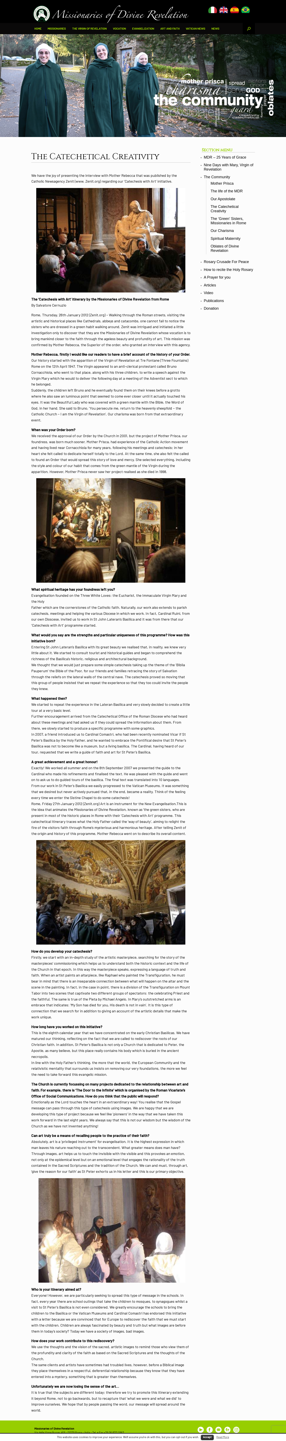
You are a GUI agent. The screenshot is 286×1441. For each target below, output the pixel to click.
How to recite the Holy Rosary (228, 270)
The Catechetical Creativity (225, 209)
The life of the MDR (227, 191)
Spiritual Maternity (225, 239)
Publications (214, 301)
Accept (207, 1437)
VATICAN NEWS (195, 28)
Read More (222, 1437)
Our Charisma (222, 231)
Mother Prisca (222, 183)
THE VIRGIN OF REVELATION (89, 28)
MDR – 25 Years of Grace (225, 157)
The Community (217, 177)
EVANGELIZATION (143, 28)
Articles (210, 285)
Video (208, 293)
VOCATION (119, 28)
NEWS (215, 28)
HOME (37, 28)
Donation (211, 308)
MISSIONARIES (57, 28)
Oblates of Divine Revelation (225, 248)
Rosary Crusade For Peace (226, 262)
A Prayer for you (217, 277)
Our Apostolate (223, 199)
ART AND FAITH (170, 28)
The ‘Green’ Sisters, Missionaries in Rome (228, 221)
